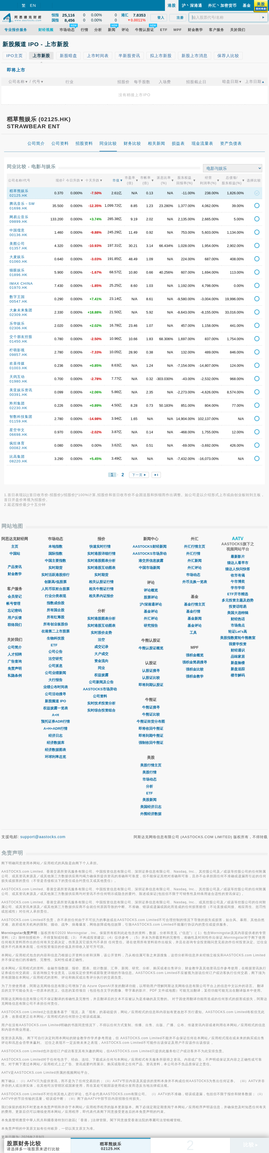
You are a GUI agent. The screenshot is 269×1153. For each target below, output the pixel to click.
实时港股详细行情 (101, 554)
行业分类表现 (55, 596)
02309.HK (18, 315)
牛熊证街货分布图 (151, 721)
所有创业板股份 (55, 624)
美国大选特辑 (237, 613)
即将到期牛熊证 (151, 736)
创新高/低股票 (55, 582)
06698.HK (18, 435)
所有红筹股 (55, 617)
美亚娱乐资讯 (21, 390)
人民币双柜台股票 (55, 589)
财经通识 (238, 650)
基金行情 (194, 611)
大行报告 (55, 680)
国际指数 (55, 554)
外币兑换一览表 (194, 582)
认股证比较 (151, 678)
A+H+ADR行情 (55, 728)
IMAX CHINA (21, 283)
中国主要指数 (55, 561)
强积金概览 (195, 655)
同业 (101, 668)
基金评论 (151, 611)
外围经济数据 (150, 814)
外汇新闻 (194, 561)
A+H (55, 715)
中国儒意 (17, 230)
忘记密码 (15, 611)
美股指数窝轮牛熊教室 (237, 638)
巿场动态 (194, 575)
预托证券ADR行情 (55, 721)
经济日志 (55, 736)
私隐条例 (15, 675)
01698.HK (18, 208)
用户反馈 (15, 618)
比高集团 (17, 457)
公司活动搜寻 (55, 694)
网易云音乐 (19, 217)
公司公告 (55, 652)
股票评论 (151, 597)
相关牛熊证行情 (101, 589)
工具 (194, 633)
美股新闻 (150, 800)
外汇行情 (194, 554)
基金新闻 (194, 618)
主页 (14, 546)
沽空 (101, 640)
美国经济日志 (150, 807)
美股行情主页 (150, 765)
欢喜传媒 (17, 363)
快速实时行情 (101, 546)
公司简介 (15, 647)
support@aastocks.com (43, 837)
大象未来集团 (21, 310)
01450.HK (18, 341)
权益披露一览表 (55, 708)
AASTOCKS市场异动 (101, 689)
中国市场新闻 (151, 568)
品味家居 (238, 656)
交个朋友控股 (21, 337)
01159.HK (18, 421)
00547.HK (18, 301)
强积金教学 (195, 676)
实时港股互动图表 (101, 568)
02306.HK (18, 328)
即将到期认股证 (151, 685)
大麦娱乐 (17, 257)
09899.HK (18, 222)
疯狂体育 (17, 443)
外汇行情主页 (194, 546)
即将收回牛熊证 (151, 728)
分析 (151, 786)
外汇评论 (151, 618)
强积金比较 (195, 669)
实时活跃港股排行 (55, 575)
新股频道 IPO (55, 701)
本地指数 (55, 546)
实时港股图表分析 (101, 561)
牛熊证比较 (151, 714)
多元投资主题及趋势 (238, 600)
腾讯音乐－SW (22, 204)
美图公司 (17, 244)
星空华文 (17, 430)
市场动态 (150, 779)
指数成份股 (55, 603)
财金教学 (15, 574)
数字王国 (17, 297)
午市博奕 (238, 581)
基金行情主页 (194, 604)
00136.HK (18, 235)
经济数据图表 (55, 750)
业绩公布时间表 (55, 687)
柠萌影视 (17, 350)
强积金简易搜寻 (194, 662)
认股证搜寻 (151, 671)
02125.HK (18, 195)
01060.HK (18, 261)
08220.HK (18, 461)
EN (33, 5)
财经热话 (238, 619)
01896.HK (18, 275)
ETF (55, 645)
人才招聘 (15, 654)
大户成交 (101, 654)
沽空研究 (55, 659)
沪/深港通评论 (151, 604)
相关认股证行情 (101, 582)
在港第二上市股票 (55, 631)
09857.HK (18, 355)
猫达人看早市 (237, 563)
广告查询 (15, 661)
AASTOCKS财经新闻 (151, 546)
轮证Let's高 (237, 631)
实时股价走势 (101, 633)
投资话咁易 (237, 606)
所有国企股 (55, 610)
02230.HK (18, 408)
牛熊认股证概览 (151, 648)
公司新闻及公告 (101, 682)
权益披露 (101, 675)
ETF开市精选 (237, 594)
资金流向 (101, 661)
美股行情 (150, 772)
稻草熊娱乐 (19, 191)
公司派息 (55, 666)
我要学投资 (237, 644)
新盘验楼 (238, 663)
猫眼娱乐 (17, 270)
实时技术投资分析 (101, 703)
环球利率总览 (55, 757)
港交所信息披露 (151, 561)
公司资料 (101, 696)
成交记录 (101, 647)
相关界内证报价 (101, 596)
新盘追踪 (238, 669)
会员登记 (15, 596)
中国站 (15, 554)
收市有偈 (238, 575)
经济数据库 (55, 743)
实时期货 (55, 568)
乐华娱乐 (17, 323)
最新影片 (238, 556)
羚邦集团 (17, 403)
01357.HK (18, 248)
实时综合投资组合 (101, 710)
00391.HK (18, 395)
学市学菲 (238, 588)
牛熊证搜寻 (151, 707)
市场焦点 (238, 625)
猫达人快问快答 (237, 569)
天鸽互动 (17, 377)
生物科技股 (55, 638)
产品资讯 (15, 567)
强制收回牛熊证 (151, 743)
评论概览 (151, 590)
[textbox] (228, 17)
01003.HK (18, 368)
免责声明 (15, 668)
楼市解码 (238, 675)
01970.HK (18, 288)
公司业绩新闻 (55, 673)
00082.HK (18, 448)
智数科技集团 (21, 417)
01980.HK (18, 381)
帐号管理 (14, 603)
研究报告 (151, 626)
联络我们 (15, 625)
